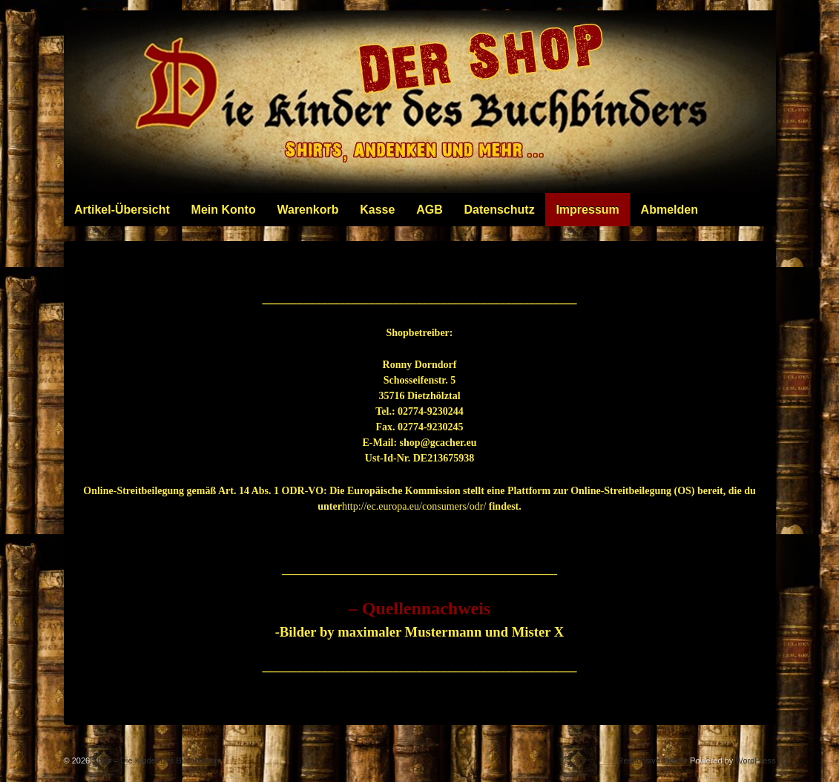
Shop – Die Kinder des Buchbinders (155, 760)
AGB (429, 209)
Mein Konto (223, 209)
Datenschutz (499, 209)
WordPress (755, 760)
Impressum (587, 209)
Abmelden (669, 209)
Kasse (377, 209)
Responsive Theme (652, 760)
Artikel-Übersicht (122, 209)
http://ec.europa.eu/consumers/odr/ (414, 506)
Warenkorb (307, 209)
